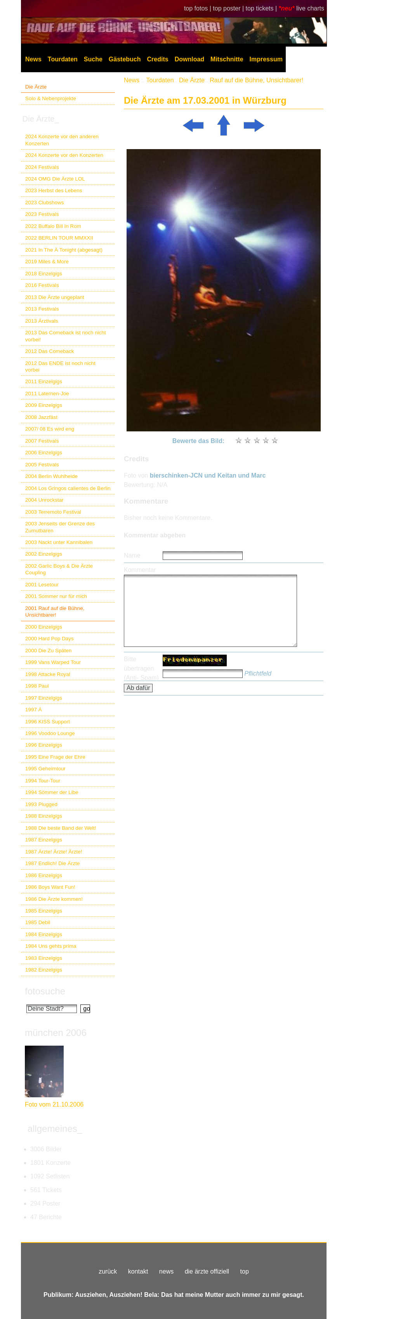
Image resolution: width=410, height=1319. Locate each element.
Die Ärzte (36, 87)
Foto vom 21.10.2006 (54, 1104)
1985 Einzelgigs (43, 911)
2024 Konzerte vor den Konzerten (64, 155)
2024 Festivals (42, 167)
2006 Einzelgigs (43, 452)
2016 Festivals (42, 285)
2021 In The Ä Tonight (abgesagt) (63, 250)
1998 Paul (37, 686)
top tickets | (262, 8)
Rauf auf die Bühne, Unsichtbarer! (256, 80)
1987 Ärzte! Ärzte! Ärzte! (53, 852)
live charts (310, 8)
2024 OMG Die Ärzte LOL (55, 179)
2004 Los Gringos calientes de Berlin (68, 488)
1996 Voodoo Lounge (50, 733)
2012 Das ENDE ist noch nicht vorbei (60, 366)
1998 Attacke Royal (47, 674)
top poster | (229, 8)
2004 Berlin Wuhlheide (51, 476)
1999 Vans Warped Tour (53, 662)
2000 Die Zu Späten (48, 650)
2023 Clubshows (44, 202)
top (244, 1271)
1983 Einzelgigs (43, 958)
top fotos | (198, 8)
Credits (158, 59)
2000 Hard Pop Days (49, 638)
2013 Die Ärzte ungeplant (54, 297)
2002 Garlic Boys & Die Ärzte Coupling (59, 569)
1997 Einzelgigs (43, 698)
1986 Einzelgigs (43, 875)
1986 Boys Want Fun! (50, 887)
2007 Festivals (42, 441)
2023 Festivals (42, 214)
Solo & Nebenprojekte (50, 98)
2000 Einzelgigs (43, 627)
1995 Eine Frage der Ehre (55, 757)
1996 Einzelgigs (43, 745)
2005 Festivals (42, 464)
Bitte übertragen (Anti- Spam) (141, 668)
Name (132, 555)
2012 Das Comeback (49, 351)
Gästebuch (125, 59)
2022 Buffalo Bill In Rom (53, 226)
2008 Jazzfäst (41, 417)
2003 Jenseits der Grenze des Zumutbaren (60, 527)
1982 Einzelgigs (43, 970)
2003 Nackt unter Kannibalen (58, 542)
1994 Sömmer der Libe (51, 792)
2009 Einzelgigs (43, 405)
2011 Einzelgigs (43, 381)
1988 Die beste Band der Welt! (60, 828)
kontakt (138, 1271)
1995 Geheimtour (45, 769)
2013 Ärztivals (41, 321)
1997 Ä (33, 710)
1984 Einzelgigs (43, 934)
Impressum (266, 59)
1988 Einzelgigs (43, 816)
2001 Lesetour (42, 584)
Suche (93, 59)
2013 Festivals (42, 309)
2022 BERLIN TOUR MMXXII (59, 238)
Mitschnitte (226, 59)
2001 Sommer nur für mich (56, 596)
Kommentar (140, 570)
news (166, 1271)
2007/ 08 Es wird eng (49, 429)
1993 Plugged (41, 804)
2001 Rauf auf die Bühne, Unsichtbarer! (54, 611)
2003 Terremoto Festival (53, 512)
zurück (108, 1271)
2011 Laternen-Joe (47, 393)
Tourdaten (63, 59)
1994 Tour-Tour (42, 781)
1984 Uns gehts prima (50, 946)
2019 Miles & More (47, 261)
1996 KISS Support (47, 722)
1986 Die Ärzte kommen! (54, 899)
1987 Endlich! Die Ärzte (52, 863)
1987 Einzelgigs (43, 840)
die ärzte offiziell (207, 1271)
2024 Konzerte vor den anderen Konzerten (62, 140)
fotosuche (45, 991)
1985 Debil (37, 922)
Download (189, 59)
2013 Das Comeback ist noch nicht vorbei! (65, 336)
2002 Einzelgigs (43, 554)
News (33, 59)
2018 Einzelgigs (43, 273)
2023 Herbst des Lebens (53, 190)
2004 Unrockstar (44, 500)
